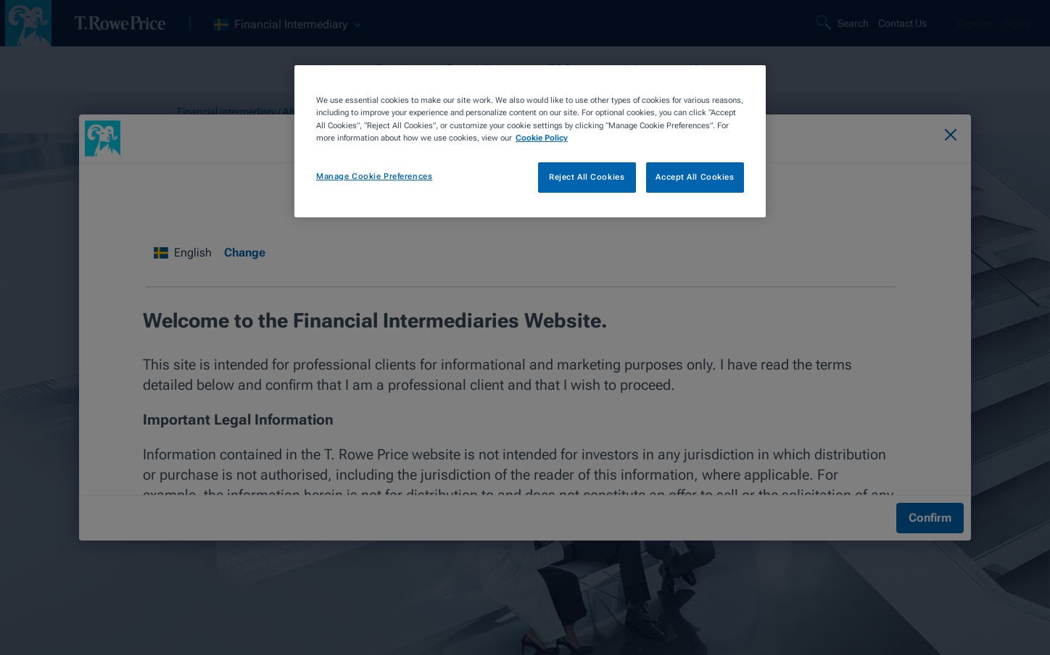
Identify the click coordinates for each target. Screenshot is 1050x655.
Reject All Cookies (586, 177)
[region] (530, 141)
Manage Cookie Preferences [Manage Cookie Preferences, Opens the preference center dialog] (374, 176)
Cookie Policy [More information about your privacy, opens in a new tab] (542, 138)
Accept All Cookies (695, 177)
